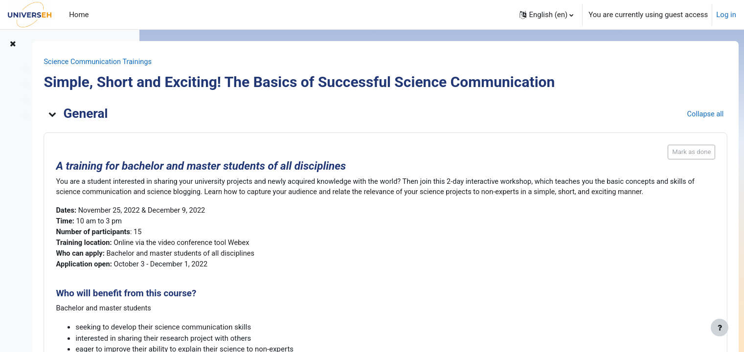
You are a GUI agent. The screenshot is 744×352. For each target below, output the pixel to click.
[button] (546, 14)
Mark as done (673, 152)
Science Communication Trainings (214, 62)
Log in (726, 14)
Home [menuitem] (79, 14)
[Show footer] (719, 327)
